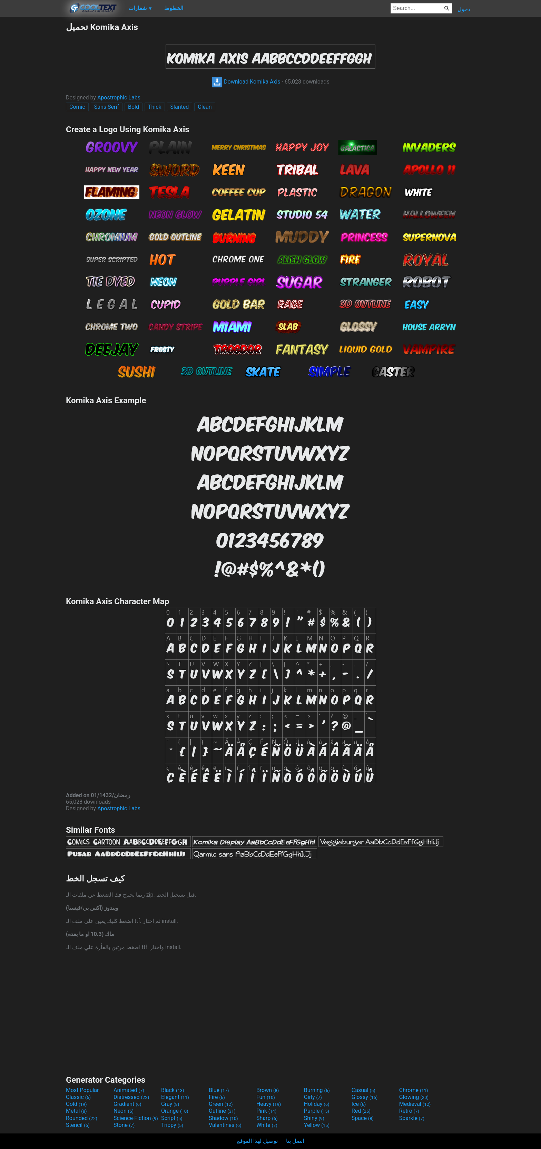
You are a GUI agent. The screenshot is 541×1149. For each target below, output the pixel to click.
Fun (265, 1097)
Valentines (225, 1125)
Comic (77, 107)
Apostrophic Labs (118, 97)
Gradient (127, 1104)
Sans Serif (106, 107)
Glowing (414, 1097)
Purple (316, 1111)
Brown (267, 1090)
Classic (78, 1097)
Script (172, 1118)
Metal (76, 1111)
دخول (464, 9)
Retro (409, 1111)
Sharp (267, 1118)
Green (221, 1104)
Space (363, 1118)
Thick (154, 107)
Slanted (179, 107)
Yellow (316, 1125)
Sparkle (411, 1118)
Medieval (415, 1104)
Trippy (172, 1125)
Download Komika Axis (246, 81)
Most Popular (82, 1090)
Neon (124, 1111)
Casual (363, 1090)
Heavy (268, 1104)
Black (172, 1090)
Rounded (81, 1118)
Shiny (314, 1118)
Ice (359, 1104)
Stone (124, 1125)
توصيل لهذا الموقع (257, 1141)
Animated (129, 1090)
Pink (266, 1111)
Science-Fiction (136, 1118)
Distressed (131, 1097)
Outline (222, 1111)
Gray (170, 1104)
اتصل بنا (295, 1141)
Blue (219, 1090)
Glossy (365, 1097)
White (266, 1125)
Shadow (223, 1118)
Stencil (77, 1125)
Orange (174, 1111)
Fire (217, 1097)
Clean (205, 107)
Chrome (413, 1090)
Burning (317, 1090)
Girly (313, 1097)
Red (361, 1111)
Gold (76, 1104)
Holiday (316, 1104)
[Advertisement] (32, 125)
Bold (133, 107)
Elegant (175, 1097)
